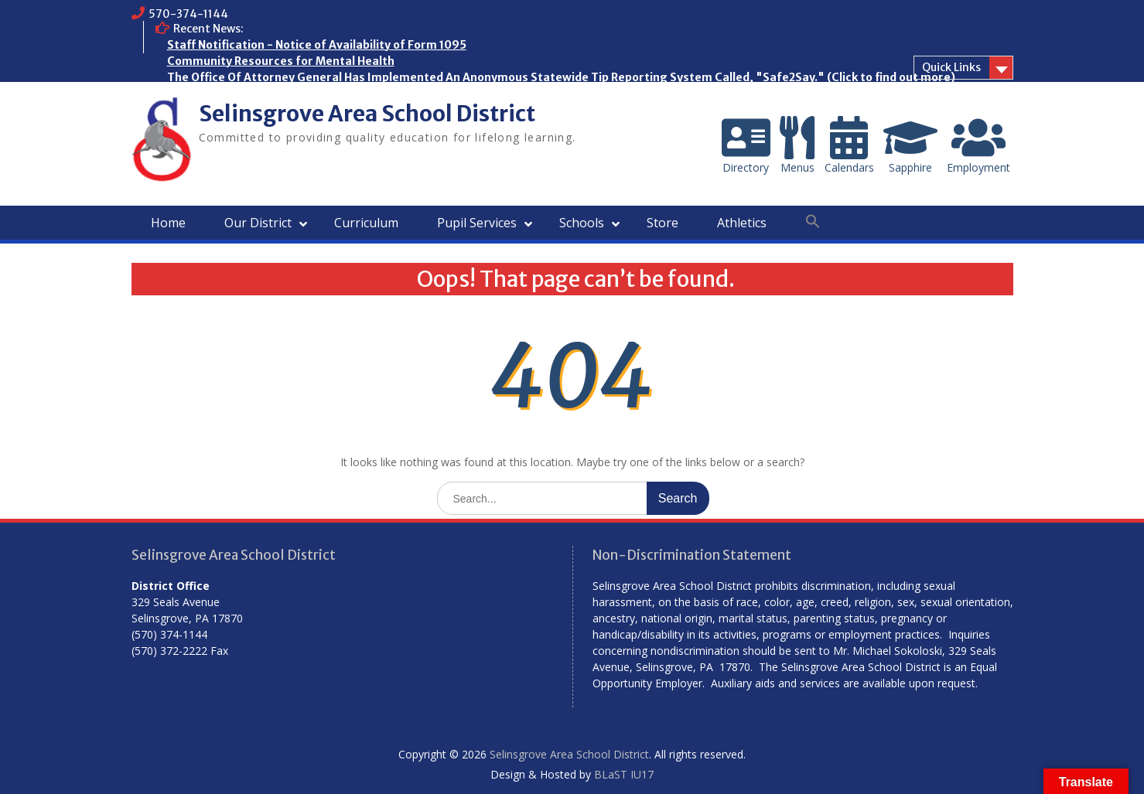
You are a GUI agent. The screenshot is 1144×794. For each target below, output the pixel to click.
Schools (581, 222)
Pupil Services (477, 222)
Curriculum (366, 222)
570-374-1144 (188, 14)
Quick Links (951, 67)
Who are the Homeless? (232, 94)
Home (168, 222)
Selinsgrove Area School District (367, 114)
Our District (258, 222)
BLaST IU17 (624, 774)
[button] (813, 222)
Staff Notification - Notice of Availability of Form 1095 (316, 45)
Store (662, 222)
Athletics (742, 222)
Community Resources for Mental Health (280, 61)
